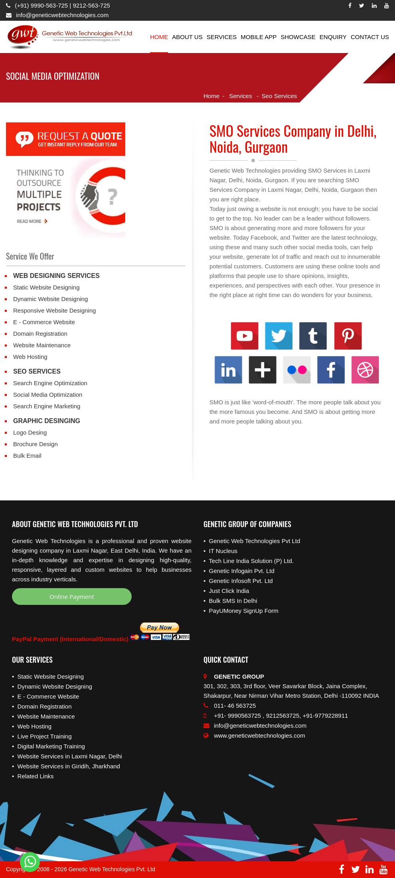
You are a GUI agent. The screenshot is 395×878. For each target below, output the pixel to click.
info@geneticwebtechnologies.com (61, 15)
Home (159, 36)
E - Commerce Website (44, 322)
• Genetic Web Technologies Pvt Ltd (251, 540)
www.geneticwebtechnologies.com (259, 735)
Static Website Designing (46, 287)
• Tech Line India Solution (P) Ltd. (248, 560)
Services (222, 36)
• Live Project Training (42, 736)
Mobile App (258, 36)
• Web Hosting (31, 726)
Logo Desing (30, 432)
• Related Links (32, 776)
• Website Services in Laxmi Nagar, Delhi (67, 756)
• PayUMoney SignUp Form (240, 610)
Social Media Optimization (47, 394)
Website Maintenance (42, 345)
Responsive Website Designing (54, 310)
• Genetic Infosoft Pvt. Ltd (238, 580)
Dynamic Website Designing (50, 298)
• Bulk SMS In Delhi (230, 600)
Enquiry (333, 36)
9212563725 (282, 715)
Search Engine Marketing (46, 406)
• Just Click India (226, 590)
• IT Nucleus (220, 550)
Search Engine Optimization (50, 383)
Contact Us (370, 36)
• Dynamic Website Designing (52, 686)
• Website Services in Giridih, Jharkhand (66, 766)
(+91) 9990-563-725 (42, 5)
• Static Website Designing (48, 676)
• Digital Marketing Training (48, 746)
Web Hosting (30, 356)
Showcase (298, 36)
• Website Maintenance (43, 716)
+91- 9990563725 (232, 715)
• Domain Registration (41, 706)
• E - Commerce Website (45, 696)
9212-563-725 (91, 5)
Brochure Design (35, 444)
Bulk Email (27, 455)
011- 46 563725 (229, 705)
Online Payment (71, 596)
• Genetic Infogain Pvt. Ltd (239, 570)
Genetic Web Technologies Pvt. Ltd (112, 869)
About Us (187, 36)
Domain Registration (40, 333)
